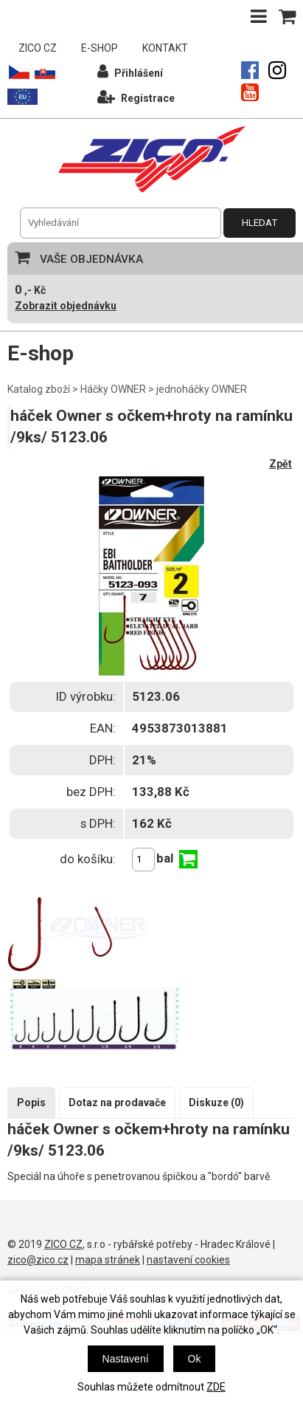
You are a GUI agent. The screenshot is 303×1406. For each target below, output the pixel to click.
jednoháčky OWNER (201, 389)
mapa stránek (107, 1260)
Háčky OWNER (113, 389)
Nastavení (125, 1359)
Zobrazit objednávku (65, 306)
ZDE (216, 1387)
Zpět (280, 464)
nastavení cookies (188, 1260)
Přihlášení (130, 71)
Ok (194, 1359)
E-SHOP (99, 48)
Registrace (136, 96)
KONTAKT (165, 48)
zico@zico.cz (38, 1260)
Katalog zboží (38, 389)
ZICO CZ (37, 48)
